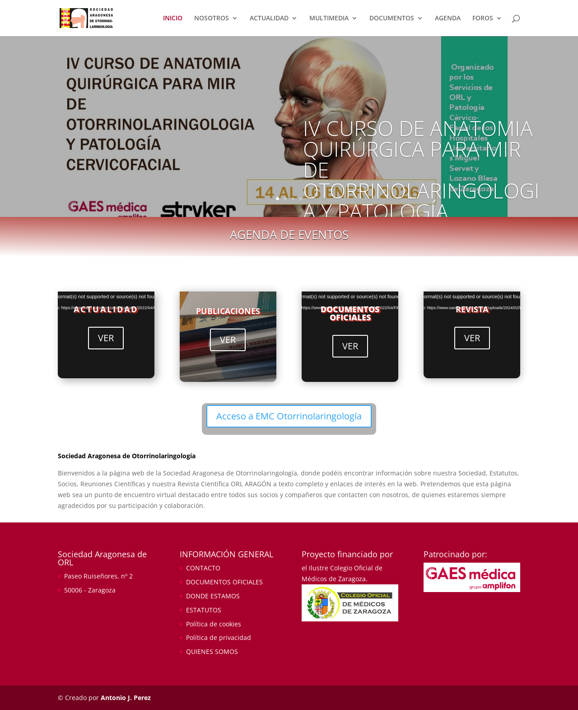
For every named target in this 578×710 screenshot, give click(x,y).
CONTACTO (203, 568)
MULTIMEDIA (329, 18)
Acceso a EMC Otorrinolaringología (289, 416)
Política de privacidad (218, 637)
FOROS (482, 18)
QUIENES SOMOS (212, 651)
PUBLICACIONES (228, 311)
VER (106, 338)
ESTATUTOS (203, 610)
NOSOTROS (211, 18)
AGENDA (448, 18)
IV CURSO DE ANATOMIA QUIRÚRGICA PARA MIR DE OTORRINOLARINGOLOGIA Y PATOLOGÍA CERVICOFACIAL (421, 180)
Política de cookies (213, 624)
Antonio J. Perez (126, 697)
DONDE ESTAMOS (213, 596)
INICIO (172, 18)
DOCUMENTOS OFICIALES (350, 313)
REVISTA (472, 309)
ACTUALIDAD (269, 18)
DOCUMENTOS (391, 18)
